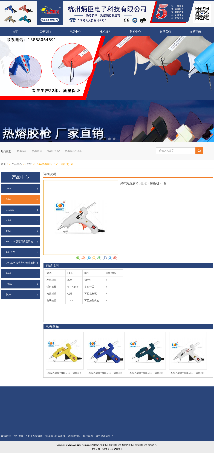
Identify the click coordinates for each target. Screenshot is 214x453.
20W (29, 164)
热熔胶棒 (37, 151)
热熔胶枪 (22, 151)
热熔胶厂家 (53, 151)
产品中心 (17, 164)
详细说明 (49, 174)
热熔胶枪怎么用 (73, 151)
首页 (3, 164)
